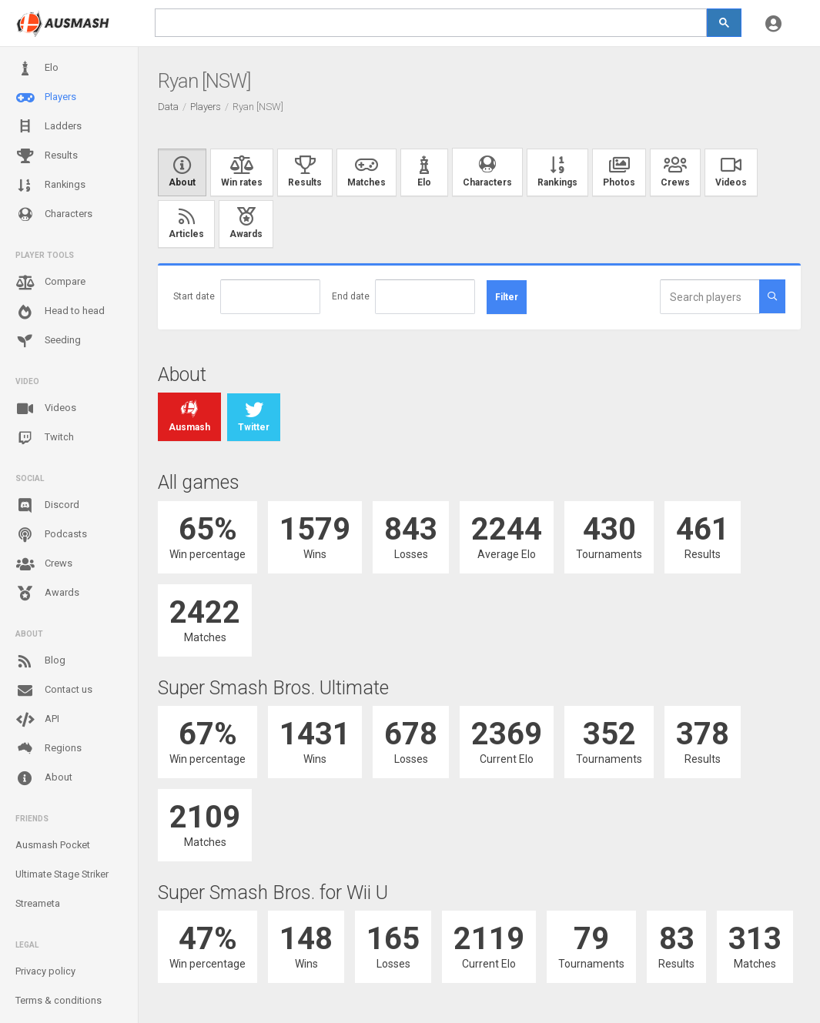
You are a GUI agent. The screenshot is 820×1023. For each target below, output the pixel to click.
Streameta (37, 903)
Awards (47, 593)
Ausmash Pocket (52, 845)
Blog (40, 661)
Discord (47, 506)
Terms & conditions (58, 1000)
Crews (43, 564)
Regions (48, 748)
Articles (186, 224)
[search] (431, 22)
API (37, 720)
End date (351, 296)
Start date (194, 296)
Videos (45, 409)
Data (168, 106)
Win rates (242, 172)
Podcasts (51, 535)
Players (45, 98)
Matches (366, 172)
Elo (37, 68)
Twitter (253, 417)
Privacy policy (45, 971)
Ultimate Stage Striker (62, 874)
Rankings (50, 185)
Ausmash (189, 417)
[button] (773, 23)
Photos (619, 172)
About (43, 778)
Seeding (48, 341)
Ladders (48, 126)
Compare (50, 282)
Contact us (53, 690)
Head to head (60, 312)
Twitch (44, 438)
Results (46, 156)
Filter (506, 297)
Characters (53, 214)
